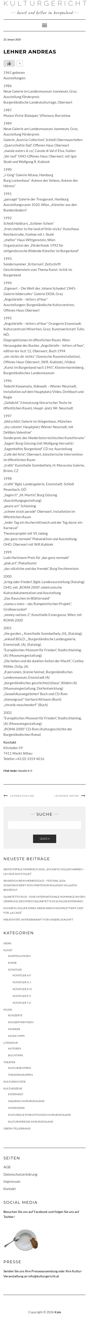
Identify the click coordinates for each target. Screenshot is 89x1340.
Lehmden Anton (66, 795)
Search (45, 838)
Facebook (40, 1212)
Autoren (14, 1048)
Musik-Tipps (16, 1036)
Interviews (16, 1108)
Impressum (11, 1181)
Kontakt (9, 1189)
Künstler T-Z (22, 1002)
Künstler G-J (22, 982)
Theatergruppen (20, 1074)
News (7, 943)
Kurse (12, 962)
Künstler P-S (22, 996)
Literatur (10, 1042)
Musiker (14, 1029)
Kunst (7, 950)
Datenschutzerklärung (20, 1174)
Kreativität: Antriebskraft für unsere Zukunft (38, 919)
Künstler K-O (25, 770)
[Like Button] (9, 63)
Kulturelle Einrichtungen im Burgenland (39, 1114)
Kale (58, 1312)
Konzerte (15, 1015)
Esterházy (15, 1094)
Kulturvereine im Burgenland (30, 1121)
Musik (7, 1009)
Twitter (8, 1217)
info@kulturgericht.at (43, 1276)
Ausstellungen (19, 956)
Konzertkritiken (20, 1022)
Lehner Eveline (22, 795)
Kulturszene (12, 1088)
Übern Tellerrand (17, 1128)
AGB (7, 1167)
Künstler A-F (22, 975)
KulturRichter (14, 1081)
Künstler (15, 969)
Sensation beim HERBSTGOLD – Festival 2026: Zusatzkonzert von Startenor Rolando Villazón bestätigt (40, 885)
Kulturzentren (19, 1068)
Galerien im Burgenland (26, 1101)
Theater (9, 1062)
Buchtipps (15, 1055)
